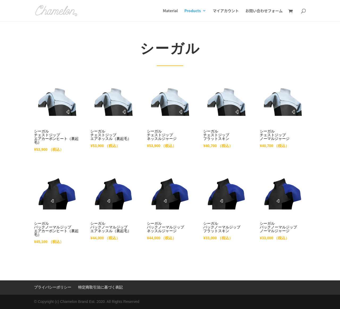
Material (170, 11)
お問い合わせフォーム (264, 11)
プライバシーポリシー (52, 287)
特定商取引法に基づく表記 (100, 287)
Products (192, 11)
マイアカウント (226, 11)
